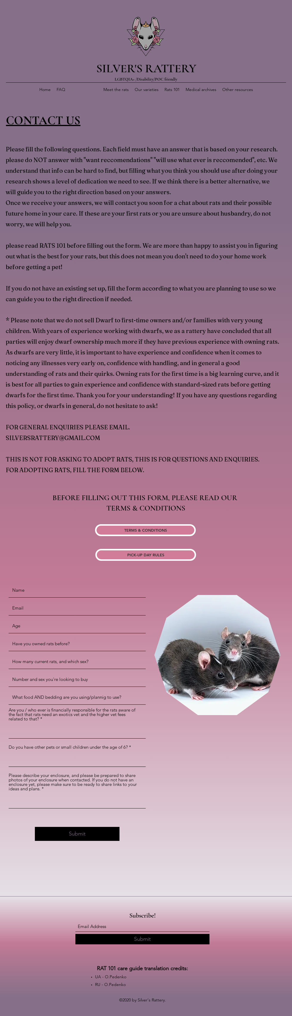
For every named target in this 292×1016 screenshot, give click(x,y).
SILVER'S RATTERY (146, 68)
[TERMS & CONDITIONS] (145, 530)
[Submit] (77, 834)
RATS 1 (49, 245)
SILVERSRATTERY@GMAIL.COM (53, 438)
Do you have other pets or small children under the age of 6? (68, 747)
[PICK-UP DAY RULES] (145, 555)
